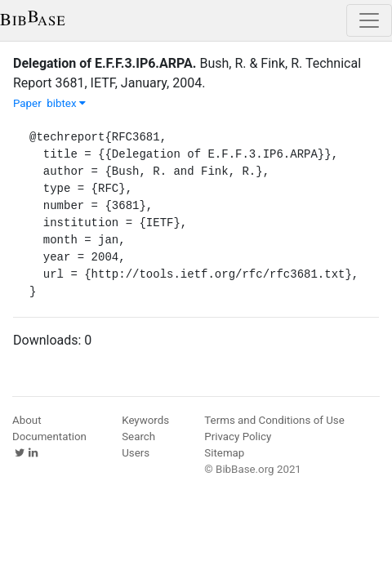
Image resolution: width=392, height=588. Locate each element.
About (27, 420)
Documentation (49, 436)
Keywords (145, 420)
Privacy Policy (237, 436)
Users (135, 453)
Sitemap (224, 453)
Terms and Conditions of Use (274, 420)
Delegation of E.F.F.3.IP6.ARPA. (104, 63)
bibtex (66, 103)
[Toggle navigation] (369, 20)
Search (138, 436)
